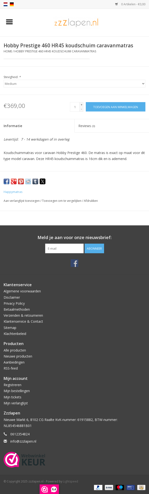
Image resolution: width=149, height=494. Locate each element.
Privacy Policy (14, 303)
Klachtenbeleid (15, 333)
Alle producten (15, 350)
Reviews (86, 126)
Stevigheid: (12, 77)
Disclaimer (12, 297)
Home (8, 51)
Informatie (13, 126)
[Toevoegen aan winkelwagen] (115, 106)
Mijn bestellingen (17, 391)
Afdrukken (91, 201)
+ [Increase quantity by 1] (81, 105)
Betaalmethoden (17, 309)
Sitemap (10, 327)
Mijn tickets (12, 397)
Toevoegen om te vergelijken (62, 201)
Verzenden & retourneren (23, 315)
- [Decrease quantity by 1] (81, 109)
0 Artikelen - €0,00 (130, 4)
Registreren (12, 385)
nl (5, 4)
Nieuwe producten (18, 356)
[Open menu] (9, 21)
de (12, 4)
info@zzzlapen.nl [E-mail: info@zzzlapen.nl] (23, 441)
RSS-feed (11, 368)
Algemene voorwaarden (22, 291)
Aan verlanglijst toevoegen (22, 201)
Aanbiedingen (14, 362)
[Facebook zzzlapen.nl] (74, 263)
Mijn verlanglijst (16, 403)
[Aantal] (75, 107)
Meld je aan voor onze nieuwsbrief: (74, 237)
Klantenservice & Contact (23, 321)
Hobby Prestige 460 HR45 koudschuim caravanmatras (55, 51)
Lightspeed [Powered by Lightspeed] (70, 481)
